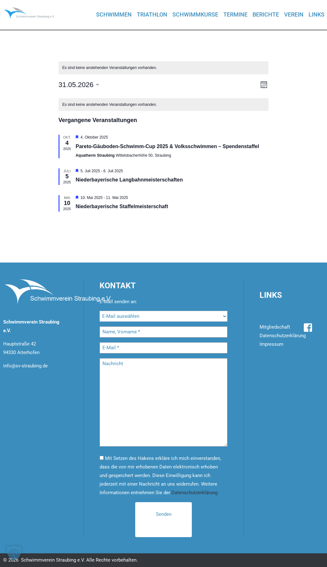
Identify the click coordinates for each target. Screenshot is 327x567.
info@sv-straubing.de (25, 366)
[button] (14, 553)
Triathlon (152, 14)
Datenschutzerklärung (194, 492)
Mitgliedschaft (275, 327)
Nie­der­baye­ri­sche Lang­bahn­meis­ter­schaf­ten (129, 179)
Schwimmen (114, 14)
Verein (293, 14)
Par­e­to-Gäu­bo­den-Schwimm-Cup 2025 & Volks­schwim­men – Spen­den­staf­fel (167, 146)
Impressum (271, 344)
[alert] (164, 67)
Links (316, 14)
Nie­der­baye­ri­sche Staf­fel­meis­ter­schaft (122, 206)
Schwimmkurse (195, 14)
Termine (235, 14)
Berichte (266, 14)
